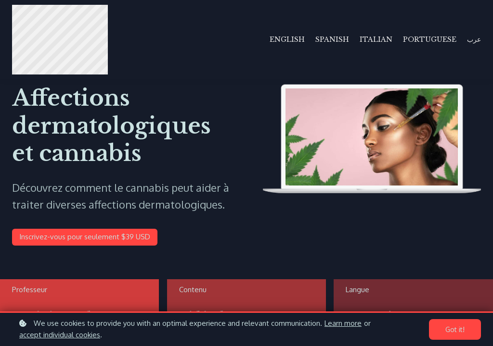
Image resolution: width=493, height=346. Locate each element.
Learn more (343, 323)
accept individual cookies (59, 334)
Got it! (455, 329)
